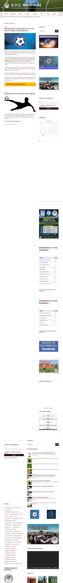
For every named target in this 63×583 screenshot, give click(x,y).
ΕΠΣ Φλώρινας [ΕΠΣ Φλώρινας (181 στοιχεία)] (14, 477)
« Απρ (43, 135)
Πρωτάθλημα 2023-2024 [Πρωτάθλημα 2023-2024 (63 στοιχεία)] (10, 483)
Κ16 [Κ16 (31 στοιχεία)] (16, 479)
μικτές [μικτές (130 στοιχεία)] (16, 503)
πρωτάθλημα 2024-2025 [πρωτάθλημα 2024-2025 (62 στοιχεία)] (10, 518)
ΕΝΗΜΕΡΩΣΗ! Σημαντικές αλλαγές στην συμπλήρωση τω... (44, 438)
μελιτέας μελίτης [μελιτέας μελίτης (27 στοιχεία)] (8, 503)
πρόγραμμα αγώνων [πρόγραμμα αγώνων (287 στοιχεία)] (10, 526)
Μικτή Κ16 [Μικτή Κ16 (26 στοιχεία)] (7, 481)
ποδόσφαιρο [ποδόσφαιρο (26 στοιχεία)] (18, 505)
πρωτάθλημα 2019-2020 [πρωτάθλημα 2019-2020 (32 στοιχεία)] (10, 513)
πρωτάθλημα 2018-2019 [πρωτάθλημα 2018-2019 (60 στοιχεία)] (10, 511)
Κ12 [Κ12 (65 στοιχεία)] (6, 479)
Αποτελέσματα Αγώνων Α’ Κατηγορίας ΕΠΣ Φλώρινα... (43, 449)
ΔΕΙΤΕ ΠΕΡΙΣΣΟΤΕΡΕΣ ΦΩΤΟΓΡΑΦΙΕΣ (41, 572)
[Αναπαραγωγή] (28, 531)
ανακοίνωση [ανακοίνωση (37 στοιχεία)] (8, 490)
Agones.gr (52, 392)
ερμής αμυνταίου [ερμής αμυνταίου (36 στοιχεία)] (18, 498)
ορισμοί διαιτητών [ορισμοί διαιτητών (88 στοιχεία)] (9, 505)
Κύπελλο (28, 13)
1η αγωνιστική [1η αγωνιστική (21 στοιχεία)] (8, 470)
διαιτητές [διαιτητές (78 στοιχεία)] (20, 496)
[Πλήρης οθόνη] (57, 531)
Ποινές (41, 13)
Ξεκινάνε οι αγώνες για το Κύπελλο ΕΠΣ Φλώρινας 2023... (43, 415)
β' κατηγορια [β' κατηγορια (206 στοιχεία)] (8, 494)
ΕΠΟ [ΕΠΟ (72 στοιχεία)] (6, 477)
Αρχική (6, 13)
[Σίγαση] (55, 531)
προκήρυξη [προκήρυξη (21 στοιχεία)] (8, 507)
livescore (56, 392)
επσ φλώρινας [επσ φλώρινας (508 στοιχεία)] (8, 498)
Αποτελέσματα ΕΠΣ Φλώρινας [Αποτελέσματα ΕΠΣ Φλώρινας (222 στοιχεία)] (11, 475)
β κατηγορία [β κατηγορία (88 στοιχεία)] (16, 494)
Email (40, 101)
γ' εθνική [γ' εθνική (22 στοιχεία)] (7, 496)
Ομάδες (21, 13)
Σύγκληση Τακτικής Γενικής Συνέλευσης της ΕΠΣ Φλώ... (43, 454)
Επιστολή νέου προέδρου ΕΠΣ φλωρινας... (40, 460)
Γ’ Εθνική (48, 13)
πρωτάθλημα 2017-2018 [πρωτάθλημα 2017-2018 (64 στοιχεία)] (10, 509)
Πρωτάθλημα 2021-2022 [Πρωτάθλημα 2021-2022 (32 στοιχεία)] (17, 481)
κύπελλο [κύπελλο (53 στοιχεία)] (7, 500)
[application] (43, 523)
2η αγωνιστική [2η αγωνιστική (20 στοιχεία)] (16, 470)
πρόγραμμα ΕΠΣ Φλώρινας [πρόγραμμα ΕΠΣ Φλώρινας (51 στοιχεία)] (11, 524)
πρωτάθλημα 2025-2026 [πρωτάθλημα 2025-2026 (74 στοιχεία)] (10, 520)
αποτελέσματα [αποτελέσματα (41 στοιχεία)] (16, 490)
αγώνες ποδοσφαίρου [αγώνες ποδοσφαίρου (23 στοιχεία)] (18, 485)
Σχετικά (55, 13)
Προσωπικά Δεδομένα (31, 580)
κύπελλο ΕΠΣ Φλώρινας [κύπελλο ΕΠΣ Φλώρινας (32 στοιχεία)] (16, 500)
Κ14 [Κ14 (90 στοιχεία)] (11, 479)
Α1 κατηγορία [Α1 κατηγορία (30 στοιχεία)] (8, 472)
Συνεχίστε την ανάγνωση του (10, 124)
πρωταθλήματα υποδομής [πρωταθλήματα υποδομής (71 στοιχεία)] (10, 522)
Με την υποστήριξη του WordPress (42, 580)
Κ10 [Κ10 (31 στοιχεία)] (20, 477)
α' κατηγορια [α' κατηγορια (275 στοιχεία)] (8, 485)
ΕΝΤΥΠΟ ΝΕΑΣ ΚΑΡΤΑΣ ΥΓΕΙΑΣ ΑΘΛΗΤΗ (16, 84)
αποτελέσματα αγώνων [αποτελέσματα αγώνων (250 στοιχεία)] (10, 492)
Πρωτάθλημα (13, 13)
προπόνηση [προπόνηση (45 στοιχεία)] (15, 507)
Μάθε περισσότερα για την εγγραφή (10, 420)
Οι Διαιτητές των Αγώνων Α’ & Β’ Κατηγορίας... (41, 443)
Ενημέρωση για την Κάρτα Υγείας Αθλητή (19, 94)
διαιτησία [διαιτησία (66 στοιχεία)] (13, 496)
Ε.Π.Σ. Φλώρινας (26, 5)
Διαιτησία (35, 13)
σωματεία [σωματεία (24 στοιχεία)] (18, 526)
